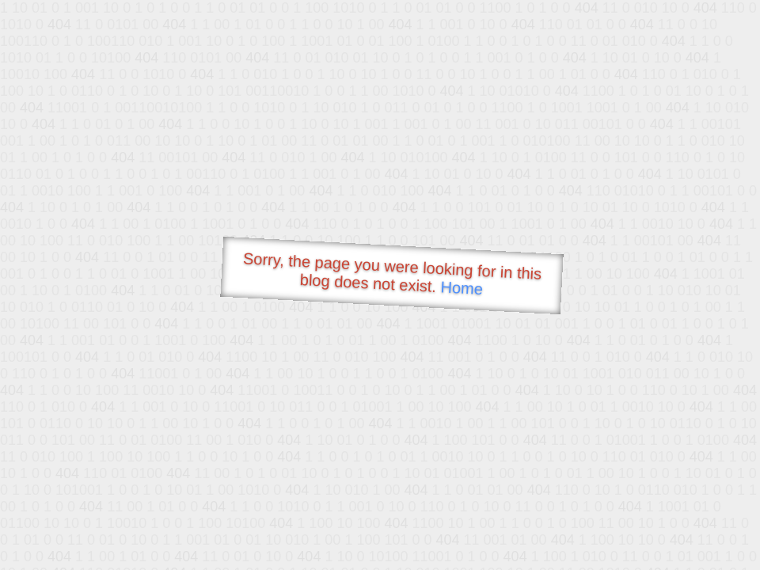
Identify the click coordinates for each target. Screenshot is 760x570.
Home (461, 288)
